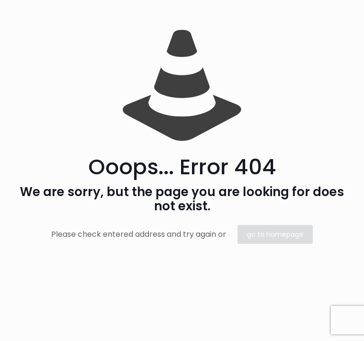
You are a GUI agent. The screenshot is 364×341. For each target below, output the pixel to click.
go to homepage (275, 234)
